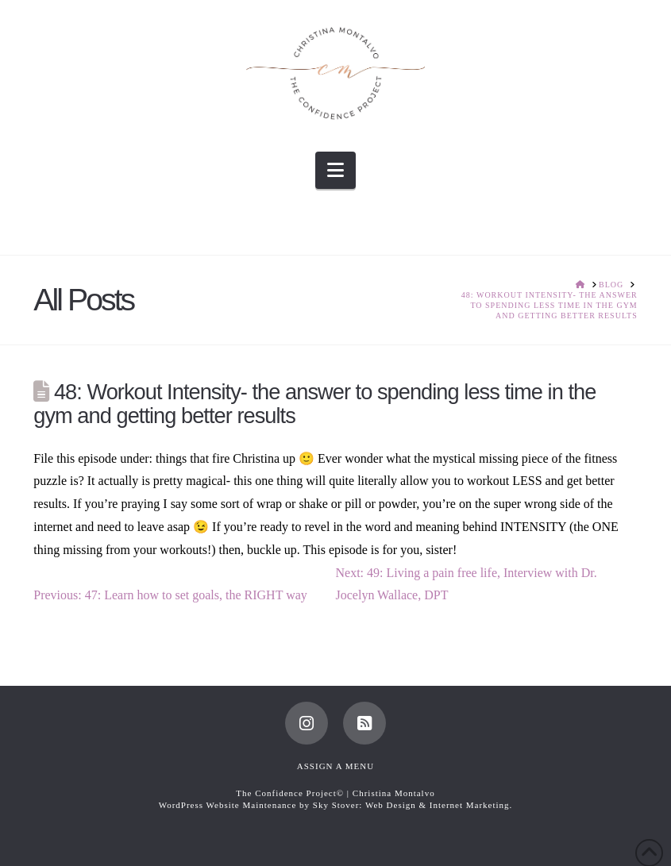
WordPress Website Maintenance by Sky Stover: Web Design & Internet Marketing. (336, 805)
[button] (335, 170)
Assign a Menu (335, 766)
